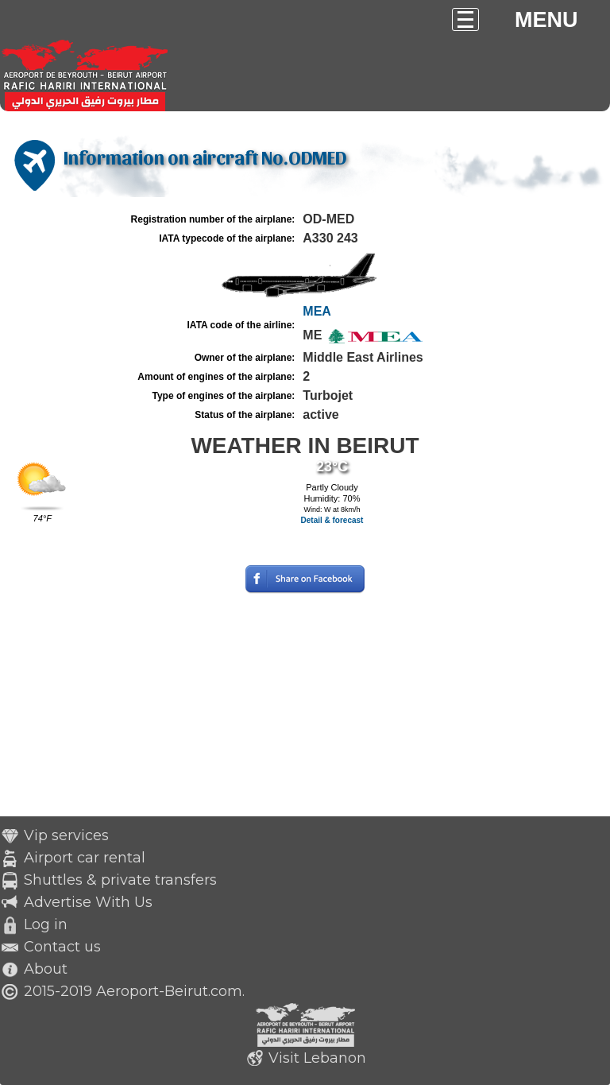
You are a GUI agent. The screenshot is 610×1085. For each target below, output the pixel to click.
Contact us (62, 946)
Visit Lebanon (317, 1058)
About (46, 969)
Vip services (66, 835)
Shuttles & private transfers (120, 880)
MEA (317, 311)
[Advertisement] (305, 705)
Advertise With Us (88, 902)
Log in (46, 924)
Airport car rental (84, 857)
